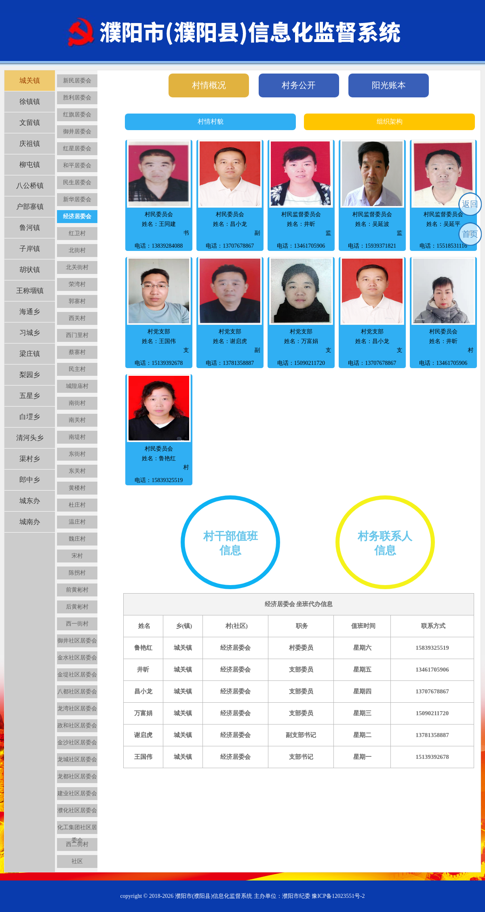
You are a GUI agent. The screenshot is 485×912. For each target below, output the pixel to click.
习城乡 (29, 333)
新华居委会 (77, 199)
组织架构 (390, 121)
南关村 (77, 420)
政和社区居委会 (77, 725)
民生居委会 (77, 182)
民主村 (77, 369)
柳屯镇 (29, 164)
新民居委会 (77, 81)
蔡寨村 (77, 352)
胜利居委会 (77, 98)
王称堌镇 (30, 291)
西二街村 (77, 844)
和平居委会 (77, 165)
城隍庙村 (77, 386)
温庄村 (77, 522)
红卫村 (77, 233)
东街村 (77, 454)
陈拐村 (77, 573)
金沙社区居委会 (77, 742)
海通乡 (29, 312)
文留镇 (29, 122)
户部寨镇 (30, 207)
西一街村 (77, 624)
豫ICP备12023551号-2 (338, 896)
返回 (470, 204)
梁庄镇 (29, 354)
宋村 (77, 556)
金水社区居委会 (77, 658)
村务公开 (299, 85)
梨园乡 (29, 375)
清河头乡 (30, 438)
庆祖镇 (29, 143)
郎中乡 (29, 480)
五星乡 (29, 396)
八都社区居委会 (77, 692)
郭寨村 (77, 301)
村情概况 (209, 85)
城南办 (29, 522)
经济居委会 (77, 216)
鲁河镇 (29, 228)
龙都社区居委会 (77, 776)
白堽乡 (29, 417)
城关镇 (29, 80)
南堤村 (77, 437)
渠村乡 (29, 459)
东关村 (77, 471)
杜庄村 (77, 505)
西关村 (77, 318)
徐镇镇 (29, 101)
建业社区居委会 (77, 793)
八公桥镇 (30, 186)
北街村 (77, 250)
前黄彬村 (77, 590)
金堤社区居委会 (77, 675)
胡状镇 (29, 270)
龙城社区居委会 (77, 759)
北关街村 (77, 267)
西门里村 (77, 335)
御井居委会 (77, 131)
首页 (470, 234)
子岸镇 (29, 249)
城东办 (29, 501)
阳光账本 (389, 85)
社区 (77, 861)
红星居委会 (77, 148)
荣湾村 (77, 284)
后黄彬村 (77, 607)
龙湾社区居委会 (77, 709)
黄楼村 (77, 488)
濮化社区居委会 (77, 810)
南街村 (77, 403)
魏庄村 (77, 539)
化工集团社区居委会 (77, 829)
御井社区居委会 (77, 641)
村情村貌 (211, 121)
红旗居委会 (77, 115)
